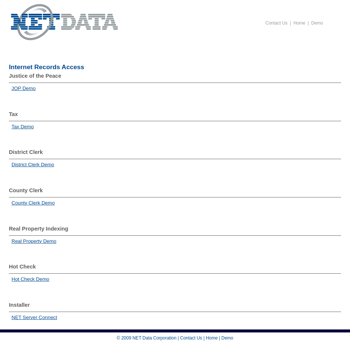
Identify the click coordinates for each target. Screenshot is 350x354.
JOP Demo (24, 88)
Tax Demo (23, 126)
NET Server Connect (34, 317)
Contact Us (277, 23)
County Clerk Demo (33, 203)
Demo (317, 23)
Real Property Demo (34, 241)
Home (299, 23)
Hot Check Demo (30, 279)
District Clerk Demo (33, 164)
